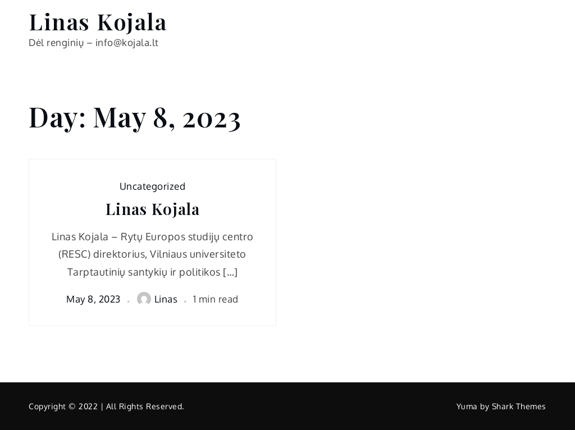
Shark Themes (519, 406)
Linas (157, 299)
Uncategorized (153, 186)
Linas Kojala (98, 21)
